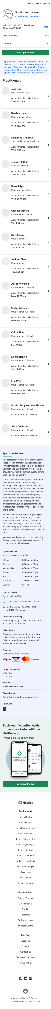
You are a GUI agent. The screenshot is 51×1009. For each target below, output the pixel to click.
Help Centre (25, 878)
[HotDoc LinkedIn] (25, 978)
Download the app (25, 784)
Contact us (25, 952)
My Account (25, 872)
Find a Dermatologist (25, 861)
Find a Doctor (25, 817)
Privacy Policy (25, 963)
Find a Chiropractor (25, 839)
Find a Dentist (25, 823)
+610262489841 (15, 596)
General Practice (25, 898)
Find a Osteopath (25, 856)
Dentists (25, 909)
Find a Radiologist (25, 867)
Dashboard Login (26, 920)
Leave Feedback (25, 883)
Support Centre (25, 926)
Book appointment (25, 52)
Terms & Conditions (25, 957)
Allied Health (25, 904)
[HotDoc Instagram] (30, 978)
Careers (25, 946)
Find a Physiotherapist (25, 828)
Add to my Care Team (27, 16)
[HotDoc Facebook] (20, 978)
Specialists (26, 915)
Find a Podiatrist (25, 834)
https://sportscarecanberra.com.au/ (23, 602)
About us (25, 941)
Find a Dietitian (25, 850)
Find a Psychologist (25, 845)
